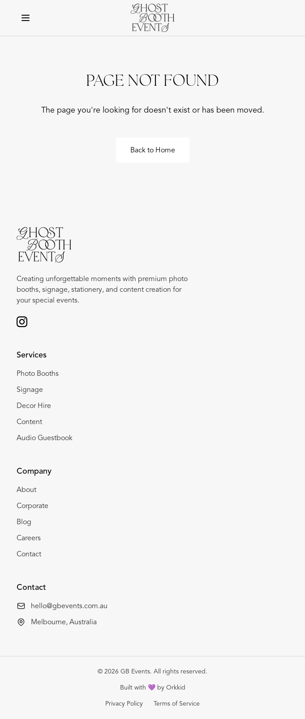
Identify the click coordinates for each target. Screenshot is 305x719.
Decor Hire (34, 405)
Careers (29, 538)
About (26, 489)
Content (29, 421)
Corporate (32, 505)
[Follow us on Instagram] (22, 321)
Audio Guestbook (45, 437)
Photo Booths (38, 373)
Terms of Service (177, 703)
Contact (29, 554)
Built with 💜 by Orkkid (152, 687)
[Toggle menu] (25, 18)
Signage (30, 389)
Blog (24, 521)
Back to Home (152, 150)
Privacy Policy (124, 703)
